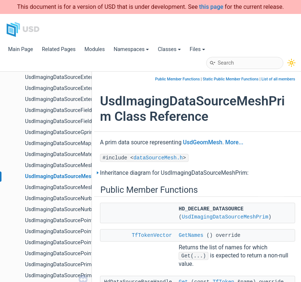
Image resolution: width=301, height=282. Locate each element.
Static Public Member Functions (231, 79)
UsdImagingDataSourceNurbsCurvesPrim (73, 198)
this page (211, 6)
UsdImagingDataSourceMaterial (62, 154)
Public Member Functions (177, 79)
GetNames (191, 235)
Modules (95, 49)
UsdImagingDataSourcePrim (58, 264)
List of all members (278, 79)
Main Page (20, 49)
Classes (169, 49)
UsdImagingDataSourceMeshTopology (70, 187)
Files (197, 49)
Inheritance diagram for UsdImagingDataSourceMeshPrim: (174, 173)
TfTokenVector (152, 235)
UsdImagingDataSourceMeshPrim (65, 176)
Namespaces (131, 49)
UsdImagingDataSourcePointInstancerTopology (80, 242)
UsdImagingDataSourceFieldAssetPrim (71, 121)
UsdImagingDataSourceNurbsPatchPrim (72, 209)
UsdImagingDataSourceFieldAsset (65, 110)
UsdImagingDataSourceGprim (60, 132)
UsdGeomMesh (202, 142)
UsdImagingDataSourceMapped (62, 143)
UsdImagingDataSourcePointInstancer (70, 220)
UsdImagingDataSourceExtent (60, 77)
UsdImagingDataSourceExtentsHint (66, 99)
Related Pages (59, 49)
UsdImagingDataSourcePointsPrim (66, 253)
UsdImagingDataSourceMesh (59, 165)
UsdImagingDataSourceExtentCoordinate (73, 88)
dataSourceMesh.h (158, 158)
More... (234, 142)
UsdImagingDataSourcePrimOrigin (65, 275)
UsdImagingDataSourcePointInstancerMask (76, 231)
